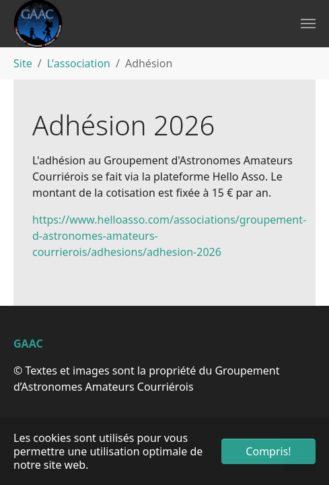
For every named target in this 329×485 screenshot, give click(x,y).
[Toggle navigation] (308, 23)
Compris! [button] (268, 451)
